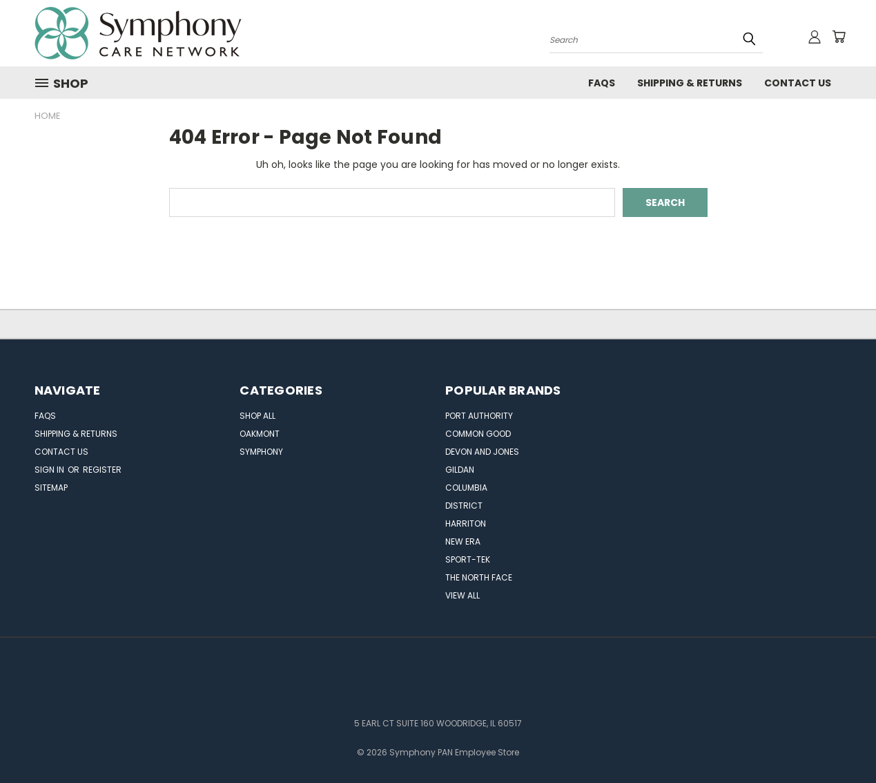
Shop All (257, 416)
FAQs (601, 83)
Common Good (478, 434)
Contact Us (797, 83)
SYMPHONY (261, 451)
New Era (462, 541)
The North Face (478, 577)
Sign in (50, 469)
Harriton (465, 523)
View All (462, 595)
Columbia (466, 487)
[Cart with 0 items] (839, 37)
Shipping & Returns (689, 83)
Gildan (459, 469)
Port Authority (479, 416)
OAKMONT (260, 434)
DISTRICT (464, 505)
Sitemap (51, 487)
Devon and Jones (482, 451)
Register (102, 469)
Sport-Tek (467, 559)
